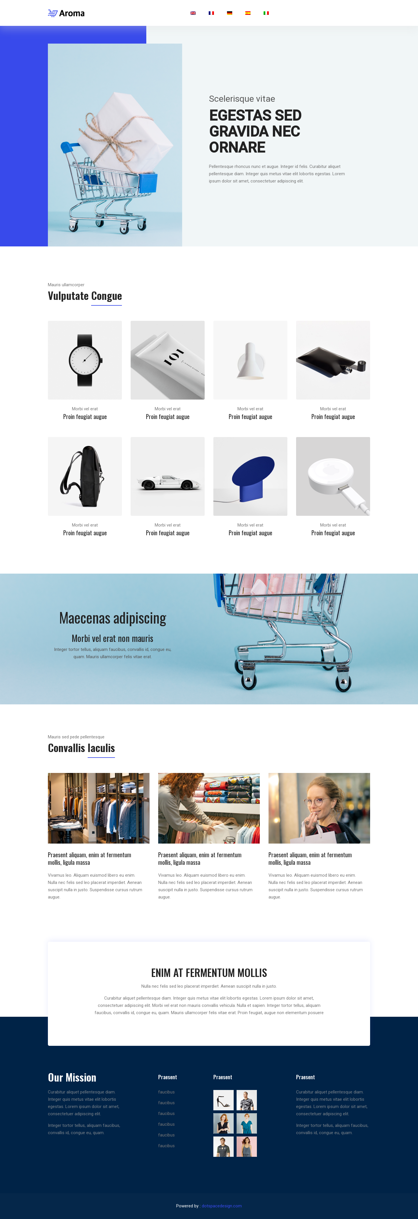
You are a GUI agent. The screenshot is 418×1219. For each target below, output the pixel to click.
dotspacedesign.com (222, 1206)
